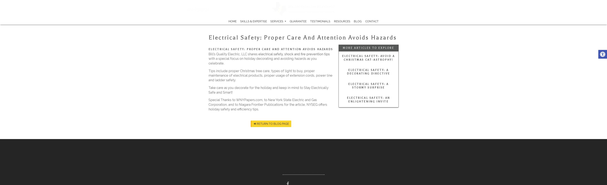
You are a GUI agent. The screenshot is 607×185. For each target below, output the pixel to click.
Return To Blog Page (271, 123)
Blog (358, 21)
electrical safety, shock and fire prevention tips (294, 54)
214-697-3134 (205, 9)
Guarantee (298, 21)
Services (278, 21)
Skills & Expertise (253, 21)
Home (232, 21)
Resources (342, 21)
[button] (602, 54)
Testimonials (320, 21)
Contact (372, 21)
